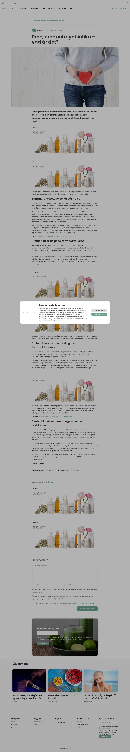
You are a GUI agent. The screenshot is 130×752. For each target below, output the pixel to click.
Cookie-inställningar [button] (99, 310)
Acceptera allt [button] (99, 314)
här (59, 320)
